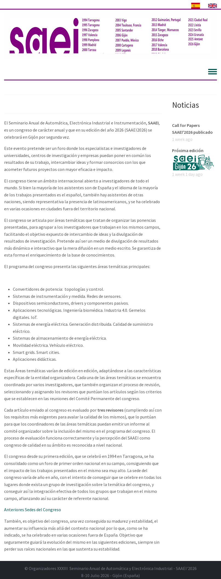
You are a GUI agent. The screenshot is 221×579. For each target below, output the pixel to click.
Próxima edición (187, 150)
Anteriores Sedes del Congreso (32, 509)
